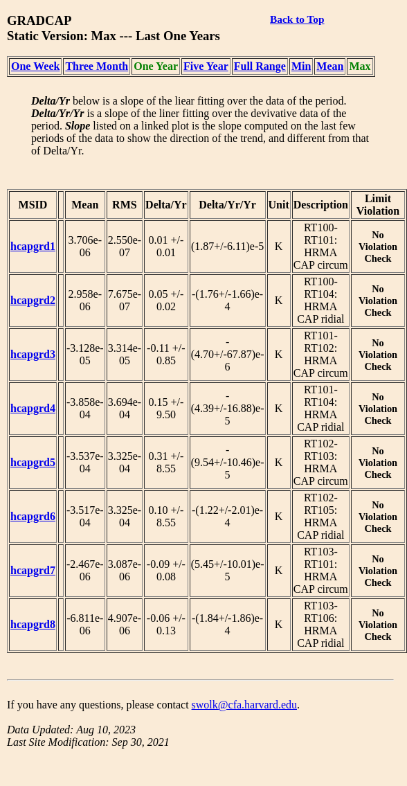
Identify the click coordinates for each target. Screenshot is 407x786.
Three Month (96, 66)
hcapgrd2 (32, 300)
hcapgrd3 (32, 354)
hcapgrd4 (32, 408)
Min (301, 66)
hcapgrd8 (32, 624)
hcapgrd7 (32, 570)
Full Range (260, 66)
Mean (329, 66)
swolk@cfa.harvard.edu (244, 705)
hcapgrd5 (32, 462)
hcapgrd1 (32, 246)
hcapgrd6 (32, 516)
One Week (35, 66)
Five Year (205, 66)
